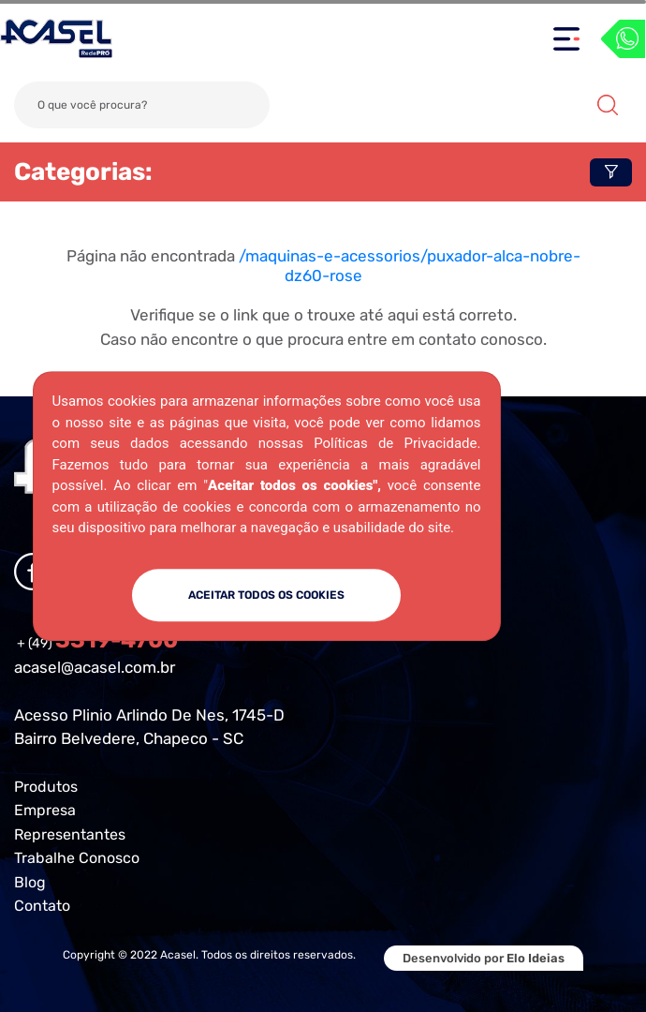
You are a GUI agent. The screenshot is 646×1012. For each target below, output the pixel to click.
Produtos (46, 787)
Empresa (45, 810)
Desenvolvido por (484, 958)
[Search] (142, 105)
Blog (30, 882)
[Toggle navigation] (566, 39)
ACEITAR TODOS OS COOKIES (266, 595)
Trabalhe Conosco (76, 858)
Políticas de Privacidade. (397, 443)
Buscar (607, 105)
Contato (42, 906)
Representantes (69, 834)
